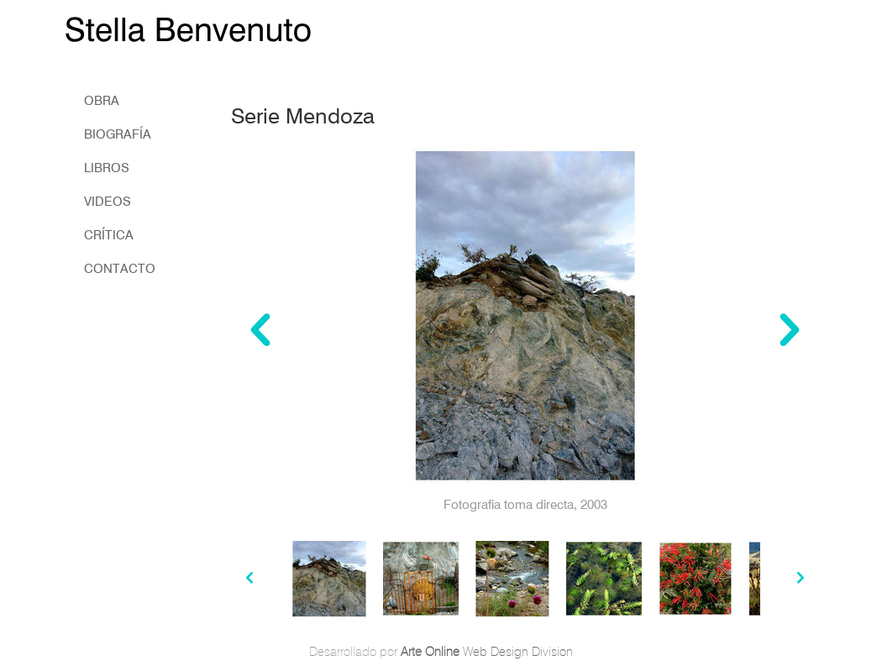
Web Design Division (487, 651)
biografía (117, 134)
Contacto (119, 268)
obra (101, 100)
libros (106, 168)
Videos (107, 201)
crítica (109, 235)
